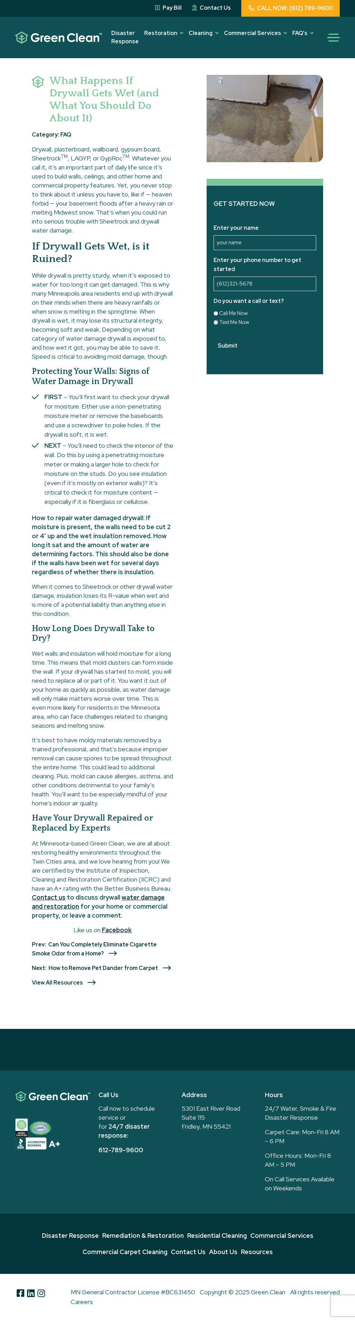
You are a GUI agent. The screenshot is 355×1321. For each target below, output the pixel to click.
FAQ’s (300, 33)
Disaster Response (125, 37)
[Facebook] (20, 1293)
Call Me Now (233, 313)
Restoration (161, 33)
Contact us (49, 897)
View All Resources (57, 982)
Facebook (117, 930)
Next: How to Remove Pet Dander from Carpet (95, 968)
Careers (82, 1302)
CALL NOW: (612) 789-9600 (290, 8)
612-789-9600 (120, 1150)
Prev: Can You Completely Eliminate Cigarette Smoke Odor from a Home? (94, 949)
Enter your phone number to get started (257, 264)
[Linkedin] (31, 1293)
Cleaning (201, 33)
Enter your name (236, 227)
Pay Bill (168, 7)
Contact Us (211, 7)
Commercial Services (252, 33)
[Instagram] (41, 1293)
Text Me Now (234, 322)
